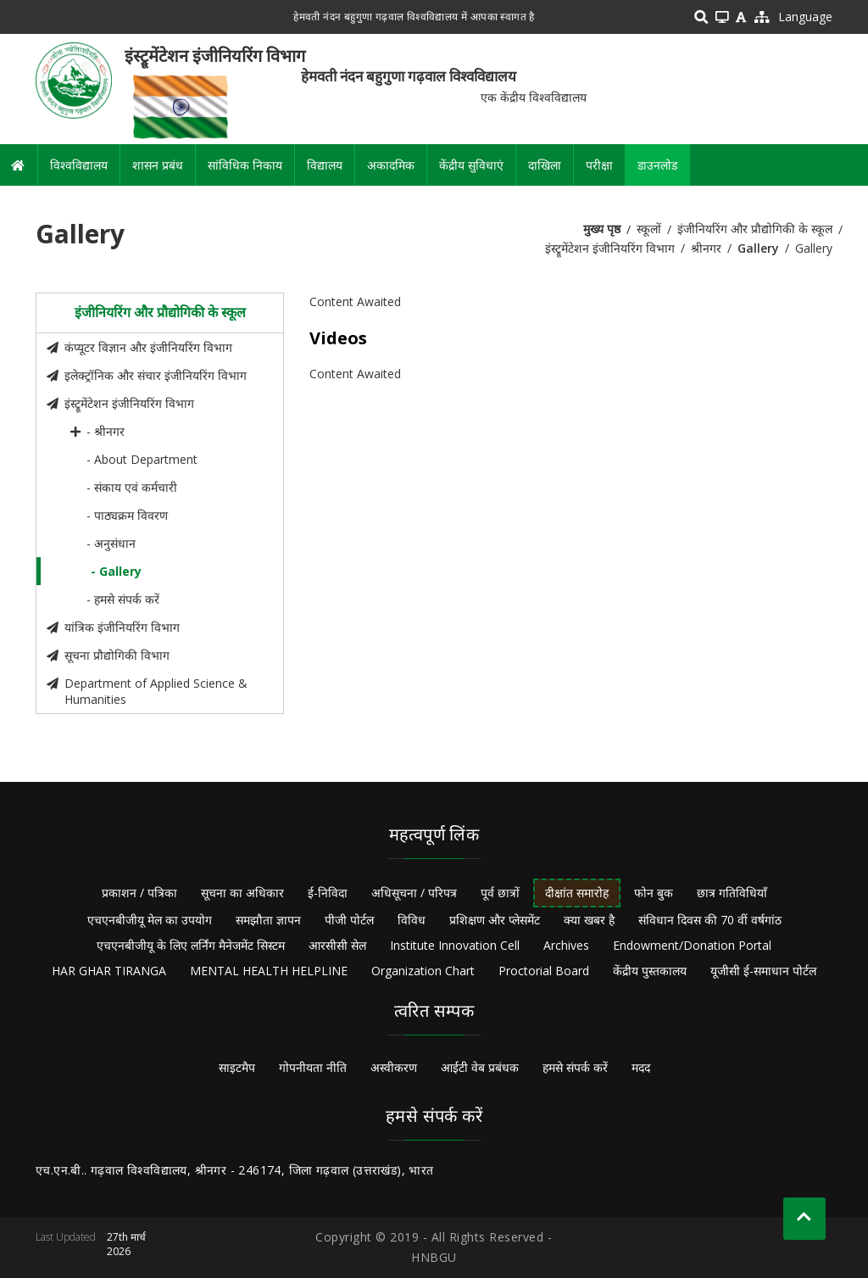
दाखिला (544, 165)
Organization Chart (423, 971)
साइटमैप (237, 1067)
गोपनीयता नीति (313, 1067)
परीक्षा (599, 165)
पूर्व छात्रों (500, 893)
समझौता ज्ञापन (268, 920)
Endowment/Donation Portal (692, 945)
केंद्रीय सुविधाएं (471, 165)
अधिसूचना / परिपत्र (414, 893)
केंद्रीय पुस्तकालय (650, 971)
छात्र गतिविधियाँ (732, 893)
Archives (566, 945)
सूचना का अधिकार (242, 893)
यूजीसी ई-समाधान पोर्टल (763, 971)
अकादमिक (391, 165)
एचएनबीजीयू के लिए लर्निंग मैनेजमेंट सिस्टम (191, 945)
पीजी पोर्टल (349, 920)
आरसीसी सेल (337, 945)
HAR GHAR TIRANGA (109, 971)
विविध (412, 920)
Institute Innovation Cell (455, 945)
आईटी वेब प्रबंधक (480, 1067)
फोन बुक (653, 893)
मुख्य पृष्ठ (601, 228)
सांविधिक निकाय (245, 165)
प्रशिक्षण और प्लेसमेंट (494, 920)
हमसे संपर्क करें (575, 1067)
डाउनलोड (657, 165)
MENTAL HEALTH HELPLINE (269, 971)
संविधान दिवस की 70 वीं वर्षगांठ (710, 920)
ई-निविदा (328, 893)
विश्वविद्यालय (79, 165)
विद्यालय (324, 165)
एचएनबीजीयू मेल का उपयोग (149, 920)
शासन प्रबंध (157, 165)
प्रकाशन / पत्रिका (139, 893)
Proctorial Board (543, 971)
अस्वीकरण (393, 1067)
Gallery (758, 248)
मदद (641, 1067)
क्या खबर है (589, 920)
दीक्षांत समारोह (577, 893)
